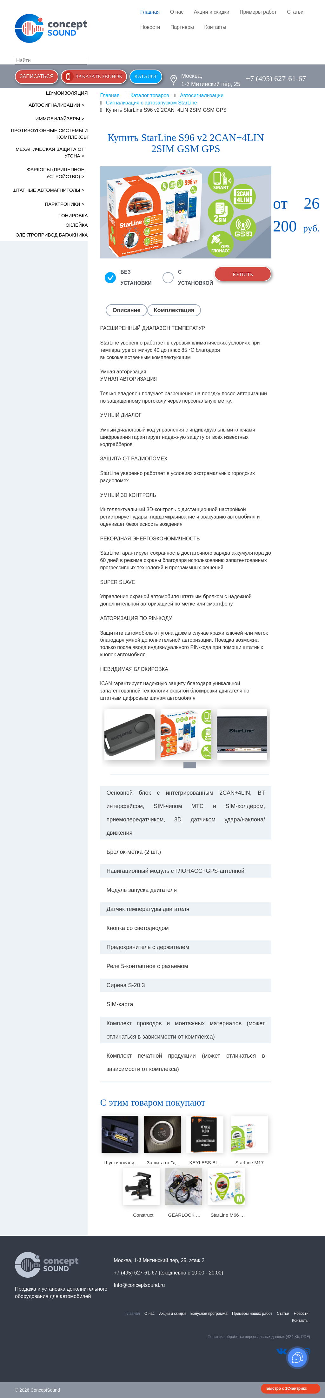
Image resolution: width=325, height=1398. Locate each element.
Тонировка (73, 215)
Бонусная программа (209, 1313)
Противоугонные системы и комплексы (49, 134)
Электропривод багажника (52, 234)
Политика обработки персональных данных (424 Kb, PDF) (259, 1336)
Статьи (295, 12)
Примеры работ (258, 12)
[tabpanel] (130, 734)
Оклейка (77, 225)
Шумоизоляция (67, 93)
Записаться (37, 76)
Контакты (215, 27)
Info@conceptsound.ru (139, 1285)
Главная (150, 12)
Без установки (135, 277)
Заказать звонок (99, 76)
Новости (150, 27)
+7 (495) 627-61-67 (276, 78)
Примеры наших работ (252, 1313)
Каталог (145, 76)
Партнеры (182, 27)
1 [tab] (193, 765)
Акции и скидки (211, 12)
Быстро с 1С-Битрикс (286, 1388)
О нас (177, 12)
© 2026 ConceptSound (37, 1390)
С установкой (195, 277)
